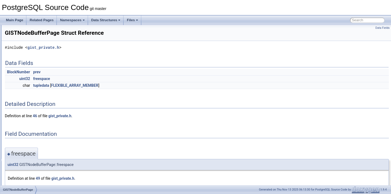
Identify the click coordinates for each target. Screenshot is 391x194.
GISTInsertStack (29, 78)
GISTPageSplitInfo (31, 125)
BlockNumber (85, 72)
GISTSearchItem (30, 143)
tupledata (108, 85)
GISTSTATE (26, 167)
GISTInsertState (29, 84)
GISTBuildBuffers (30, 37)
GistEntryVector (29, 60)
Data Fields (382, 28)
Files (132, 20)
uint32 (92, 79)
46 (102, 116)
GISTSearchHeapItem (34, 137)
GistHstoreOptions (31, 66)
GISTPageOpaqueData (34, 120)
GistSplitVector (28, 161)
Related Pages (42, 20)
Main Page (14, 20)
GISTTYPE (26, 179)
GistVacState (27, 185)
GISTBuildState (29, 42)
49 (105, 178)
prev (104, 72)
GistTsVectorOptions (32, 173)
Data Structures (106, 20)
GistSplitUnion (28, 155)
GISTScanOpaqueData (34, 131)
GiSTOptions (27, 114)
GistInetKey (26, 72)
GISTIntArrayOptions (33, 96)
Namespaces (72, 20)
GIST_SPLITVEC (30, 31)
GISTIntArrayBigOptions (35, 90)
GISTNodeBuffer (30, 102)
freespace (108, 79)
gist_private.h (110, 47)
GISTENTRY (27, 54)
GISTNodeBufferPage (33, 108)
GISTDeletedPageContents (37, 48)
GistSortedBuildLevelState (36, 149)
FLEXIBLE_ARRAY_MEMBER (142, 85)
